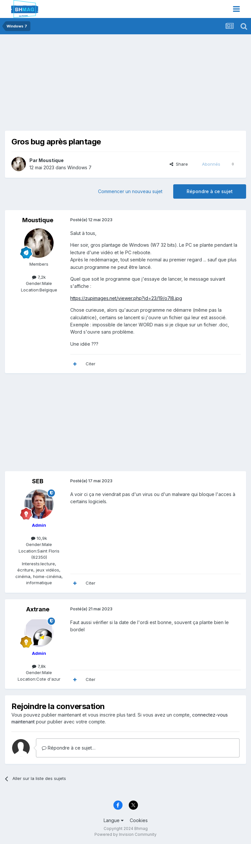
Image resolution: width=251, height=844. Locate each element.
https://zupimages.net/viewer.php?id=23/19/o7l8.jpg (126, 298)
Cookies (139, 820)
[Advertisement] (81, 85)
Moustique (51, 160)
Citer (90, 363)
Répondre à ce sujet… (68, 748)
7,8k (39, 666)
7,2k (39, 277)
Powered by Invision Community (125, 834)
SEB (37, 481)
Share (179, 164)
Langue (114, 820)
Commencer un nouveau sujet (130, 191)
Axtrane (37, 609)
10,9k (39, 538)
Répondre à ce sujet (210, 191)
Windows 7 (79, 167)
